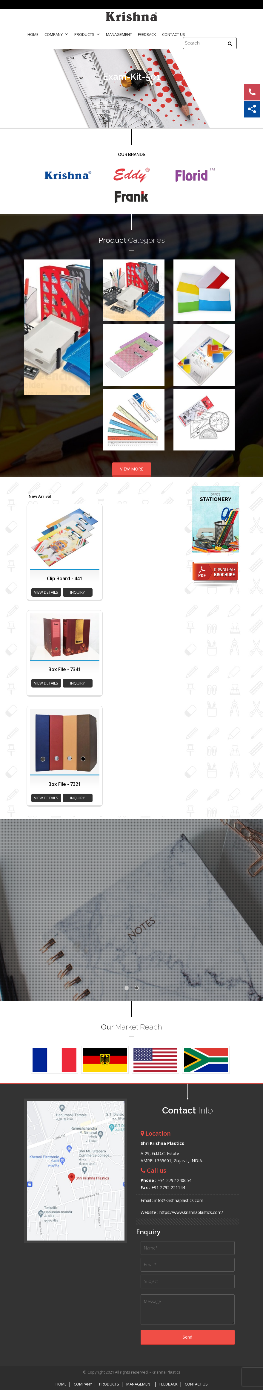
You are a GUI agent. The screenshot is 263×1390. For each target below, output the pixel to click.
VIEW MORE (131, 469)
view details (46, 592)
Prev (32, 327)
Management (119, 34)
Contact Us (173, 34)
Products (87, 34)
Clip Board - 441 (64, 578)
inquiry (77, 592)
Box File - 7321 (64, 784)
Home (33, 34)
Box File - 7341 (64, 669)
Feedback (147, 34)
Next (82, 327)
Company (56, 34)
